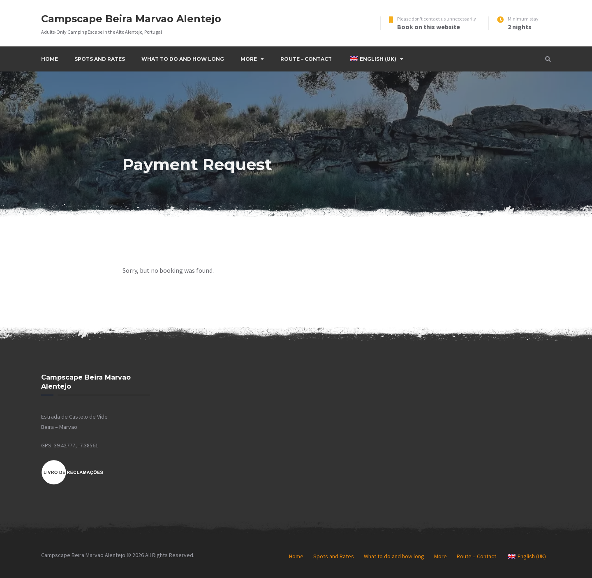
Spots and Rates (99, 59)
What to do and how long (182, 59)
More (248, 59)
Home (49, 59)
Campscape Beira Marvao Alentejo (131, 19)
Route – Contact (306, 59)
